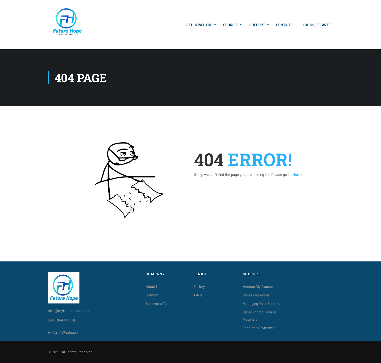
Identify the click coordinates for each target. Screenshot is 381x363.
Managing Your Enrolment (263, 304)
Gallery (199, 287)
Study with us (199, 25)
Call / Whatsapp (65, 332)
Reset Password (256, 295)
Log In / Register (318, 25)
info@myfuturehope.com (68, 311)
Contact (284, 25)
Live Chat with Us (62, 320)
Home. (298, 175)
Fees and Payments (258, 328)
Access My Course (258, 287)
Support (257, 25)
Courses (231, 25)
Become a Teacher (161, 304)
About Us (153, 287)
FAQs (198, 295)
